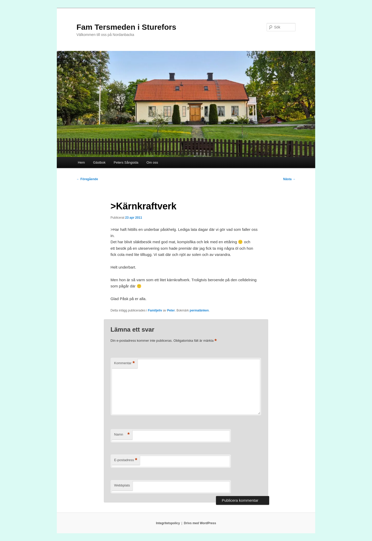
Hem (81, 162)
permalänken (199, 310)
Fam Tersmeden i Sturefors (126, 27)
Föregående (87, 179)
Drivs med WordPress (200, 523)
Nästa (289, 179)
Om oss (152, 162)
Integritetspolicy (168, 523)
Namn (122, 434)
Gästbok (99, 162)
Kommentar (124, 363)
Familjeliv (155, 310)
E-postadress (125, 460)
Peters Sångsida (126, 162)
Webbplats (122, 485)
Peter (171, 310)
